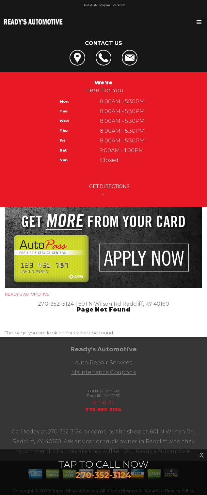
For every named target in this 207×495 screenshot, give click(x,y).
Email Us (103, 402)
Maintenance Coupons (103, 372)
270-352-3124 (56, 304)
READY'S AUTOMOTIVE (27, 294)
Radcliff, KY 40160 (145, 304)
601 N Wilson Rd (99, 304)
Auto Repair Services (103, 362)
